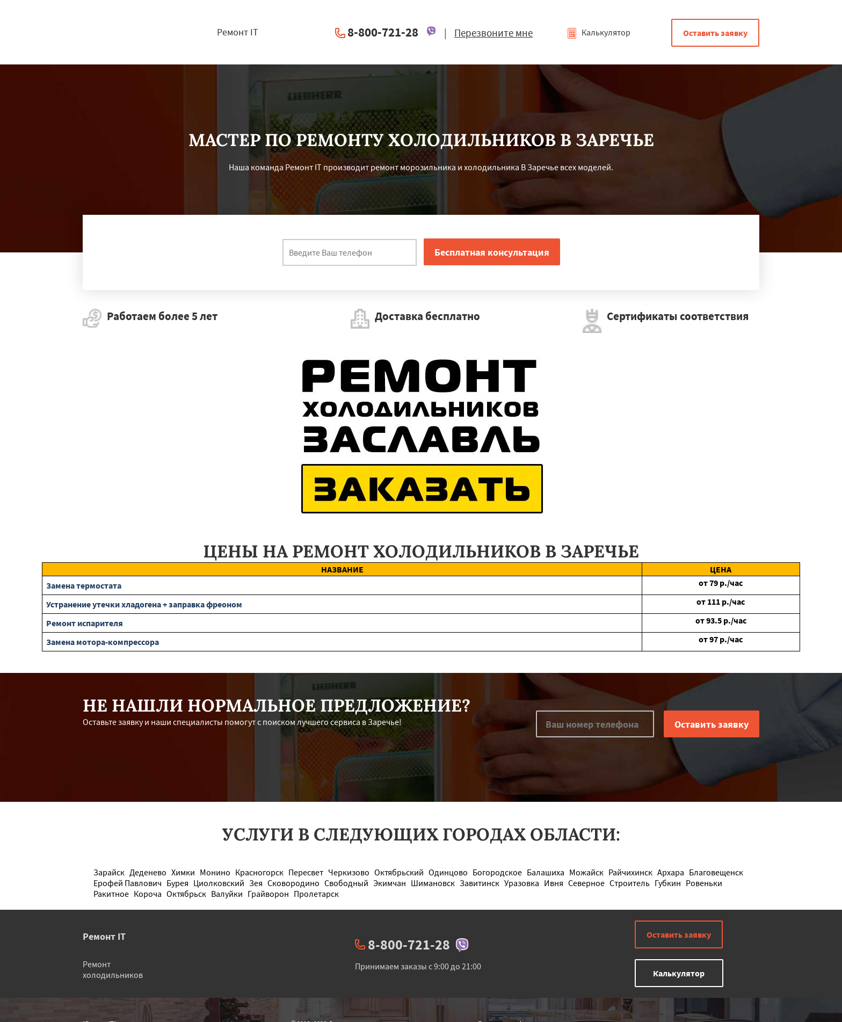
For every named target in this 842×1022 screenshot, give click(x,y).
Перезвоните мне (493, 32)
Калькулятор (598, 32)
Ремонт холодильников (113, 969)
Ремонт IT (104, 936)
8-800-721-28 (382, 32)
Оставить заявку (715, 32)
